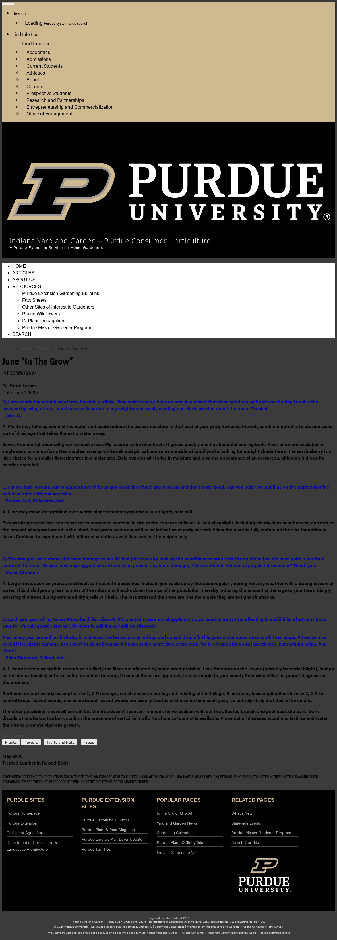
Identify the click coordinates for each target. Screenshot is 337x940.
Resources (26, 286)
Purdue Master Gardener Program (56, 327)
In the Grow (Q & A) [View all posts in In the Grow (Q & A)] (19, 372)
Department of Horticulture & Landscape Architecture (32, 845)
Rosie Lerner (23, 385)
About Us (24, 279)
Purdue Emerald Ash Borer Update (112, 839)
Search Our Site (245, 842)
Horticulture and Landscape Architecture (288, 140)
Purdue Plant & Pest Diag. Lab (108, 829)
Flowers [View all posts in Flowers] (31, 742)
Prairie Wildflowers (41, 313)
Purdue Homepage (23, 813)
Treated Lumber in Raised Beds (35, 762)
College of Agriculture (269, 147)
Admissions (38, 58)
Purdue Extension (265, 154)
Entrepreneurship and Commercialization (70, 106)
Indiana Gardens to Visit (178, 852)
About (32, 79)
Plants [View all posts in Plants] (11, 742)
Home (19, 266)
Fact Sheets (34, 300)
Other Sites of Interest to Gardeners (58, 307)
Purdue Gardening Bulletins (106, 820)
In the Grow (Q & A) (174, 813)
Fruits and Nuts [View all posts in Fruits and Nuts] (61, 742)
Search (21, 334)
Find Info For (25, 34)
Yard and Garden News (177, 823)
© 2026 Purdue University (71, 927)
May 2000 (12, 756)
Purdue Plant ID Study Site (180, 842)
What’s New (242, 813)
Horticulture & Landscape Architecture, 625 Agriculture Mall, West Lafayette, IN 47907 (207, 922)
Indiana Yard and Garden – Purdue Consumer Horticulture (244, 927)
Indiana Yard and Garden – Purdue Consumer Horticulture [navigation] (110, 240)
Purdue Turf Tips (96, 849)
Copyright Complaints (169, 927)
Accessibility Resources (274, 933)
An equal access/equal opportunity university (121, 927)
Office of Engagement (49, 113)
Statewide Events (246, 823)
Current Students (44, 65)
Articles (23, 272)
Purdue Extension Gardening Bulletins (60, 293)
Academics (38, 51)
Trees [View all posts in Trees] (89, 742)
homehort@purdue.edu (240, 933)
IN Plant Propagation (43, 320)
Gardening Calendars (175, 832)
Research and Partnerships (55, 99)
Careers (34, 86)
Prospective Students (48, 92)
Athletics (35, 72)
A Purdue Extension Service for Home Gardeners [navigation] (56, 247)
